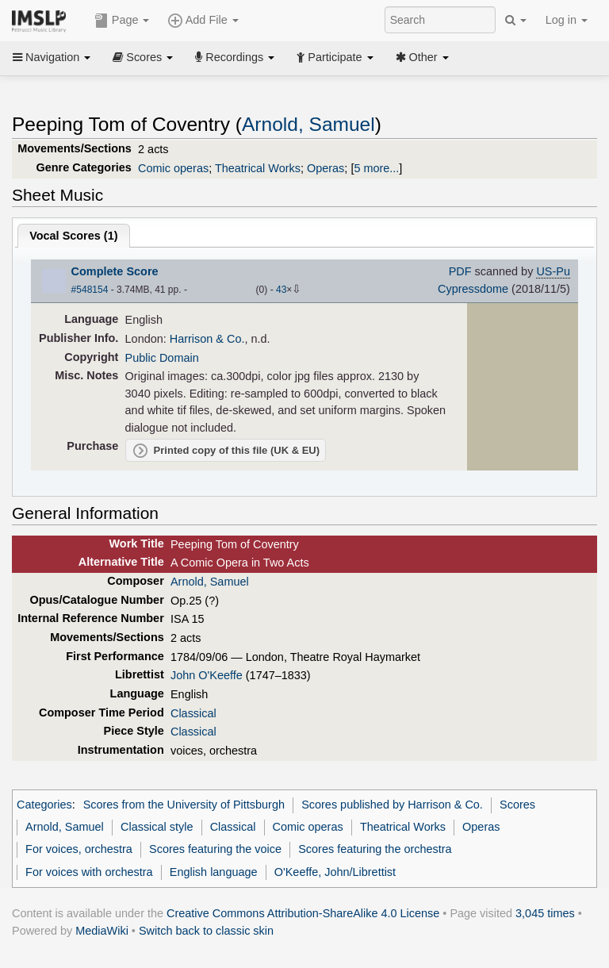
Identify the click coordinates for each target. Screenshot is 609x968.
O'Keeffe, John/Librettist (335, 872)
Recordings (234, 57)
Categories (44, 804)
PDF (460, 271)
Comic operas (173, 168)
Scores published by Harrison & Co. (392, 804)
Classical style (157, 826)
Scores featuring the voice (215, 849)
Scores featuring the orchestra (374, 849)
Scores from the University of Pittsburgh (184, 804)
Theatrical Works (258, 168)
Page (122, 20)
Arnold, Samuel (308, 124)
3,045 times (545, 913)
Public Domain (162, 357)
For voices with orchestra (88, 872)
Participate (335, 57)
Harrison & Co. (207, 338)
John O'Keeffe (206, 675)
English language (214, 872)
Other (422, 57)
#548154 (90, 289)
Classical (193, 713)
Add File (203, 20)
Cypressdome (473, 288)
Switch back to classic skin (206, 930)
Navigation (51, 57)
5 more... (376, 168)
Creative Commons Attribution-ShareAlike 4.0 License (303, 913)
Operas (325, 168)
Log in (567, 19)
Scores (143, 57)
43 (281, 289)
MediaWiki (101, 930)
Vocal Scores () (73, 235)
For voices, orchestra (78, 849)
